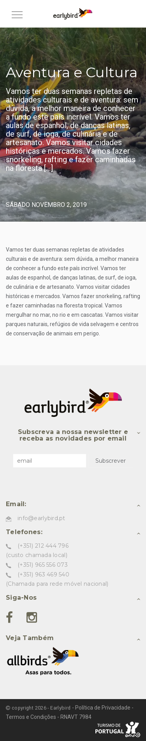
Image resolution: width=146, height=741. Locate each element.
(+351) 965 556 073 (43, 564)
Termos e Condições (31, 717)
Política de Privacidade (102, 708)
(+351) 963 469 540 (43, 574)
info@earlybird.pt (41, 518)
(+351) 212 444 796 (43, 545)
